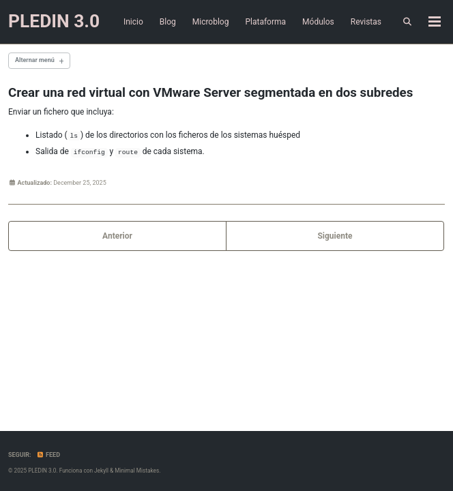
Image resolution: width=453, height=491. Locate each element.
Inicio (133, 22)
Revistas (366, 22)
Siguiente (334, 236)
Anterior (117, 236)
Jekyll (101, 470)
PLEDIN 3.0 (54, 21)
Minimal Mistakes (137, 470)
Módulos (318, 22)
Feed (48, 454)
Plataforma (265, 22)
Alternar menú (35, 60)
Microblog (210, 22)
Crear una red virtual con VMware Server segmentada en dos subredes (210, 92)
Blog (168, 22)
